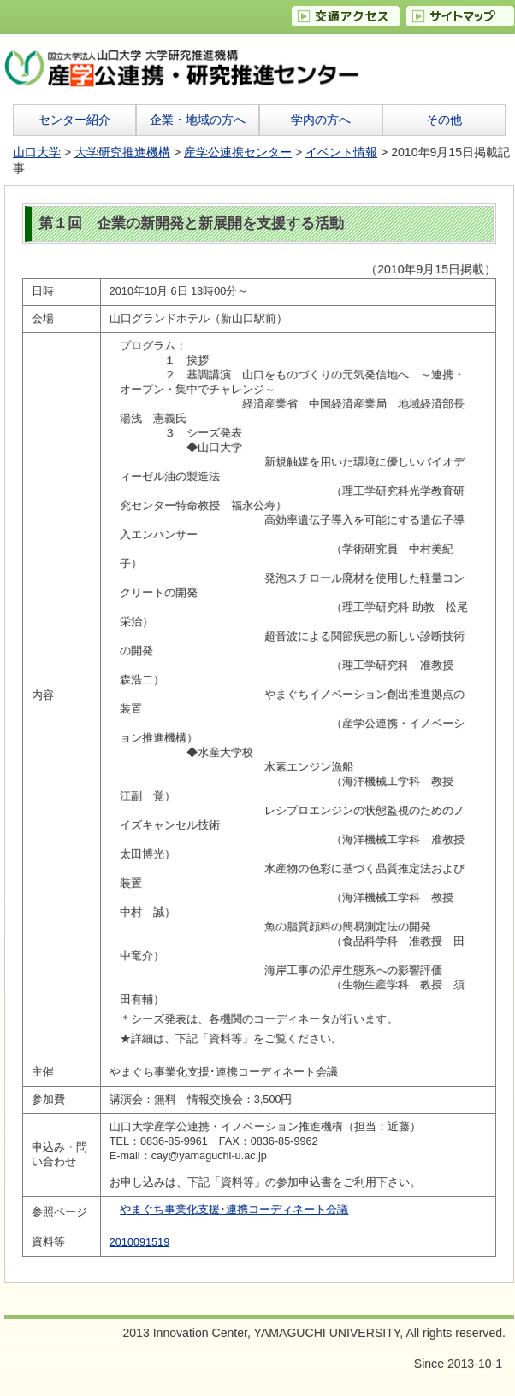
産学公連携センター (238, 152)
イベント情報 (341, 152)
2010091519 (139, 1242)
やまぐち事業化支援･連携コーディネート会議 (234, 1210)
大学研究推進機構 (122, 152)
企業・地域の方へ (198, 119)
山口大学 (37, 152)
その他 (444, 119)
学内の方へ (321, 119)
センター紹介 (74, 119)
